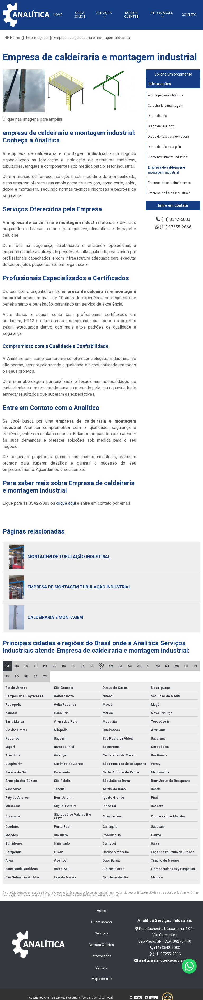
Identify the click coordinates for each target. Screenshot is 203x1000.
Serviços (104, 13)
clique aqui (66, 503)
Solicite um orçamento (173, 74)
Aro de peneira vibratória (165, 95)
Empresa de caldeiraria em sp (169, 183)
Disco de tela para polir (164, 147)
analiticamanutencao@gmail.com (164, 960)
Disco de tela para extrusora (168, 136)
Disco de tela (157, 116)
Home (57, 15)
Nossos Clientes (131, 14)
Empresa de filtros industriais (169, 193)
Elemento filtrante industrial (168, 157)
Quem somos (79, 14)
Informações (162, 13)
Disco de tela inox (161, 126)
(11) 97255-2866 (173, 227)
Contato (189, 15)
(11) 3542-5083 (173, 219)
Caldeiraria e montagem (165, 106)
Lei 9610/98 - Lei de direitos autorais (97, 895)
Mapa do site (101, 979)
